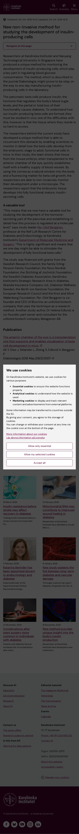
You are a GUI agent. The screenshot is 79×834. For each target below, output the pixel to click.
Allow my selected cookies (39, 454)
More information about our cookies (26, 434)
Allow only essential (39, 446)
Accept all (40, 462)
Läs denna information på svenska (25, 437)
